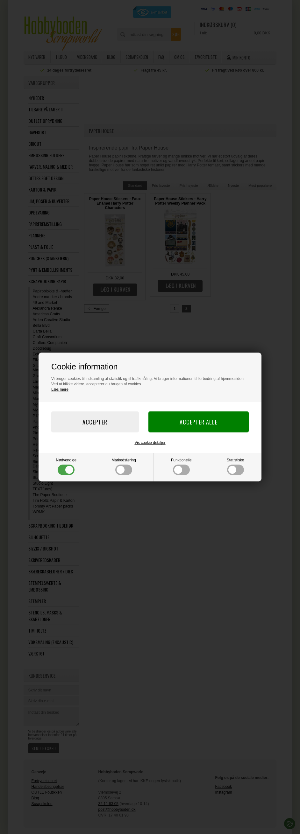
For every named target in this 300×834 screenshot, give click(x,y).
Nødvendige (66, 466)
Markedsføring (123, 466)
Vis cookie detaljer (149, 442)
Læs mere (59, 389)
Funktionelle (181, 466)
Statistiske (235, 466)
